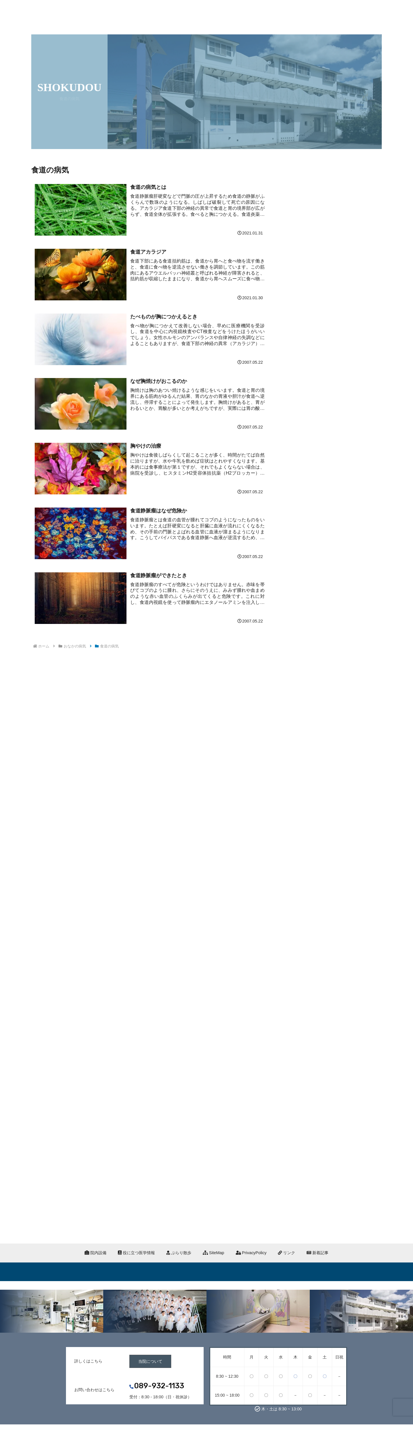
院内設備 (95, 1252)
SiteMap (213, 1252)
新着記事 (317, 1252)
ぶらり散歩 (178, 1252)
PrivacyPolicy (251, 1252)
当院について (150, 1361)
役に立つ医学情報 (136, 1252)
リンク (286, 1252)
